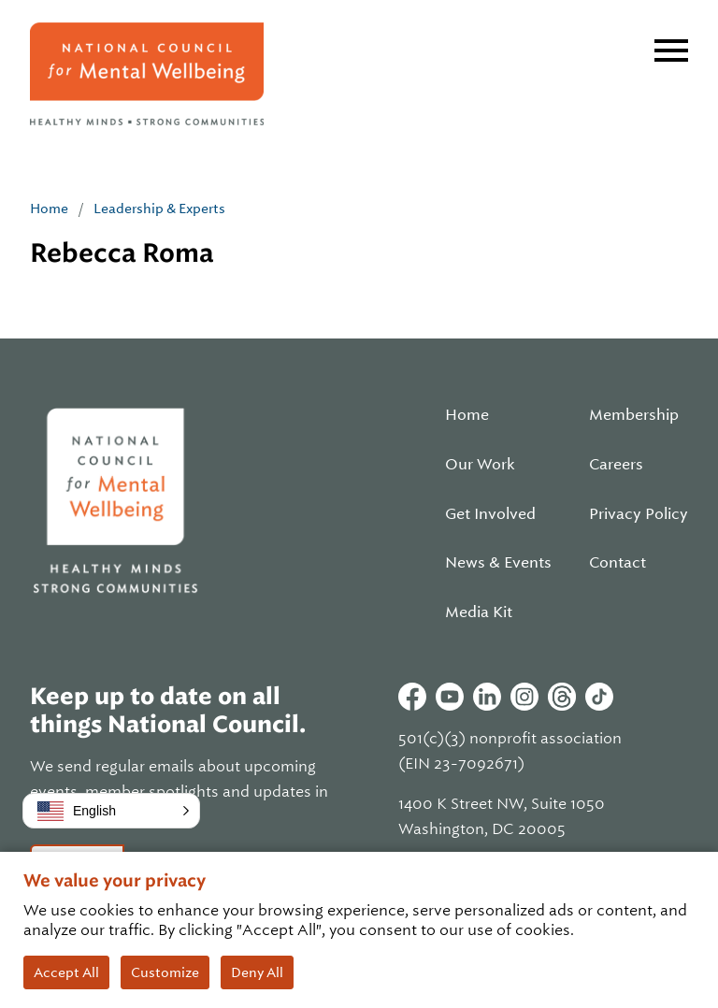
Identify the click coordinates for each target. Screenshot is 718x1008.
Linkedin (487, 697)
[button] (111, 811)
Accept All (66, 972)
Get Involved (490, 514)
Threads (562, 697)
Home (49, 208)
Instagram (524, 697)
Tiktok (599, 697)
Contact (617, 563)
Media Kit (478, 612)
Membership (634, 415)
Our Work (480, 464)
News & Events (498, 563)
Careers (616, 464)
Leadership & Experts (159, 208)
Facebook (412, 697)
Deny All (257, 972)
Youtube (450, 697)
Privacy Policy (638, 514)
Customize (165, 972)
